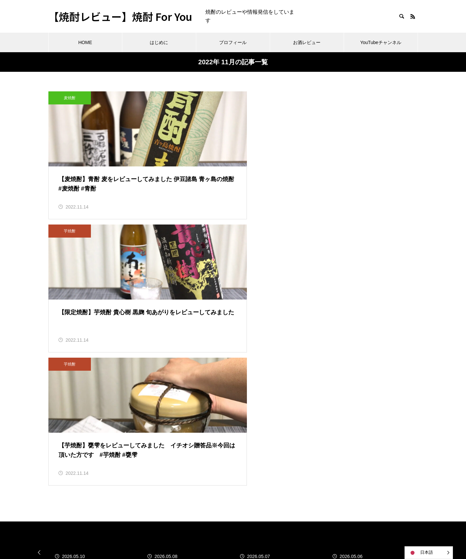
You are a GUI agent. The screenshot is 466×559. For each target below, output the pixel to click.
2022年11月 (62, 395)
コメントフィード (323, 395)
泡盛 (180, 437)
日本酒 (183, 422)
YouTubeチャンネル (380, 42)
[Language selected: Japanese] (429, 552)
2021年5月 (61, 455)
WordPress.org (319, 410)
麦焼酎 (70, 98)
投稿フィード (318, 380)
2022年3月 (61, 410)
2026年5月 (61, 365)
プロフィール (233, 42)
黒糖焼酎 (185, 497)
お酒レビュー (306, 42)
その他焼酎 (188, 408)
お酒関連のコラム (196, 363)
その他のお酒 (191, 393)
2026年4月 (61, 380)
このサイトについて (198, 378)
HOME (85, 42)
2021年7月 (61, 425)
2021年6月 (61, 440)
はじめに (159, 42)
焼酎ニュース (191, 452)
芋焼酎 (197, 98)
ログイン (312, 365)
